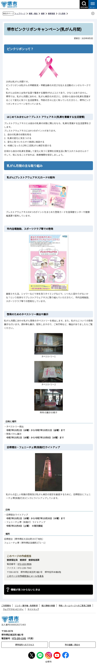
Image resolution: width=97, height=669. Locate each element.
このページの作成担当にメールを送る (25, 576)
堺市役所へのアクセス (24, 644)
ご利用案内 (6, 605)
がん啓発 (61, 13)
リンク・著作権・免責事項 (26, 605)
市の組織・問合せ (72, 644)
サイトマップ (33, 609)
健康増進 (51, 13)
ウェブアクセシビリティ (13, 609)
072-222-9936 (24, 564)
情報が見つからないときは (25, 589)
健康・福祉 (33, 13)
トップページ (20, 13)
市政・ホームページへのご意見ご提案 (75, 605)
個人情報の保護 (48, 605)
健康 (42, 13)
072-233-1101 (19, 638)
